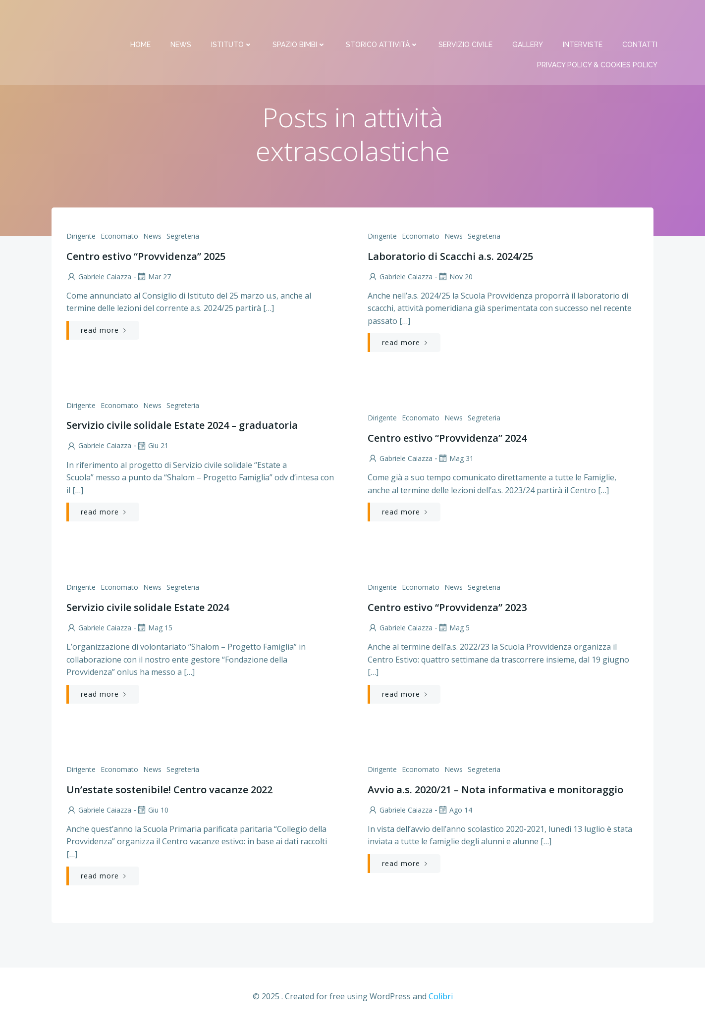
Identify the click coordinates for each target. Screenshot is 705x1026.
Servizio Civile (466, 20)
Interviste (583, 20)
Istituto (232, 20)
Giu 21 (152, 446)
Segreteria (182, 236)
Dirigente (81, 236)
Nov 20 (455, 277)
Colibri (441, 996)
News (181, 20)
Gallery (528, 20)
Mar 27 (153, 277)
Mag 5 (453, 628)
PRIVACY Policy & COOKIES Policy (598, 40)
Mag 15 (154, 628)
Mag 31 (455, 458)
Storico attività (382, 20)
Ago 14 (454, 810)
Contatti (640, 20)
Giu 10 (152, 810)
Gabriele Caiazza (98, 277)
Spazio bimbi (299, 20)
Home (141, 20)
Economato (119, 236)
